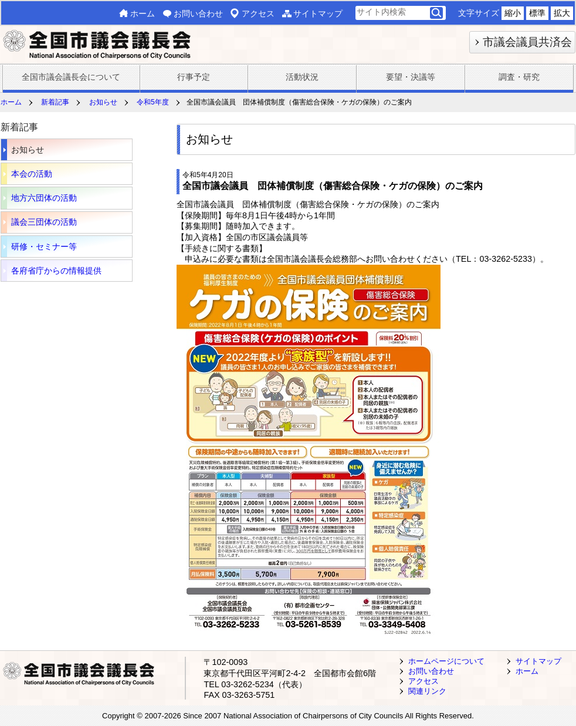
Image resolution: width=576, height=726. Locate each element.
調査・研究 (519, 77)
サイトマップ (318, 13)
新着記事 (55, 102)
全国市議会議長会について (71, 77)
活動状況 (302, 77)
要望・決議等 (410, 77)
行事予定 (193, 77)
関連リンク (427, 691)
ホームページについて (446, 661)
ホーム (142, 13)
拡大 (562, 13)
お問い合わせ (198, 13)
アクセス (258, 13)
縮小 (512, 13)
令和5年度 (153, 102)
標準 (537, 13)
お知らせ (103, 102)
